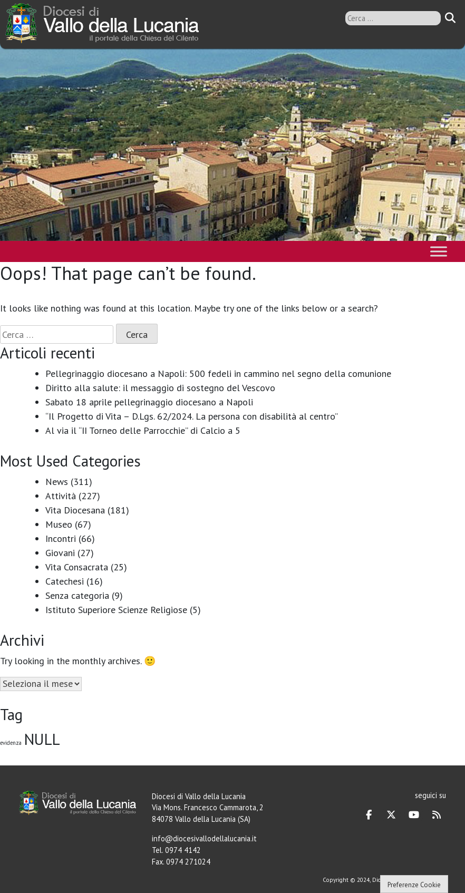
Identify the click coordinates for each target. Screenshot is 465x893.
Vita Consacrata (76, 567)
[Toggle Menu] (438, 251)
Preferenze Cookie (414, 884)
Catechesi (64, 581)
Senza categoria (77, 595)
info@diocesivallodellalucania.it (204, 838)
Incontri (60, 538)
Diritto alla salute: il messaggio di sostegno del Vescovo (160, 388)
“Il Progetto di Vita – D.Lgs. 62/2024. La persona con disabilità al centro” (191, 416)
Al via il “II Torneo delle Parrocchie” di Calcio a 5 (142, 430)
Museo (58, 524)
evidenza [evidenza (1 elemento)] (11, 742)
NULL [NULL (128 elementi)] (42, 739)
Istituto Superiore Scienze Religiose (116, 610)
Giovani (60, 553)
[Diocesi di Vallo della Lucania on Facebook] (369, 815)
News (56, 481)
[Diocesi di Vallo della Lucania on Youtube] (413, 815)
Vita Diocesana (75, 510)
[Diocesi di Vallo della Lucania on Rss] (436, 815)
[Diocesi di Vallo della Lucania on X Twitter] (391, 815)
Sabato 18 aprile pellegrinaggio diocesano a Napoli (149, 402)
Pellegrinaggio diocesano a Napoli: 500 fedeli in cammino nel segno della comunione (218, 373)
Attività (60, 496)
